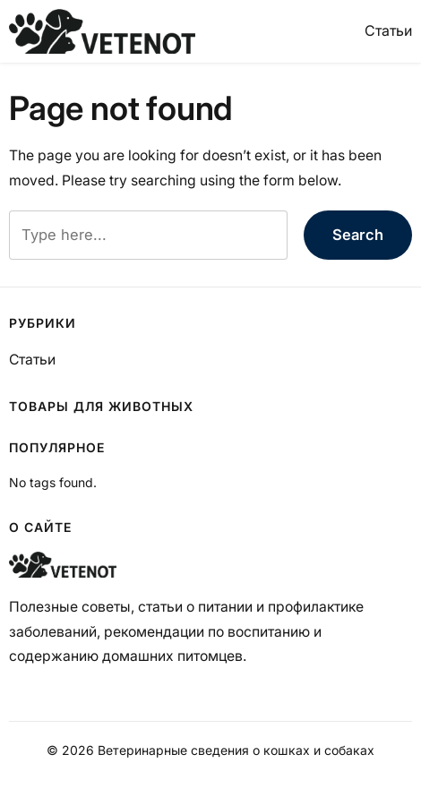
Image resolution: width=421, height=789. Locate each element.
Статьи (388, 30)
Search (357, 235)
